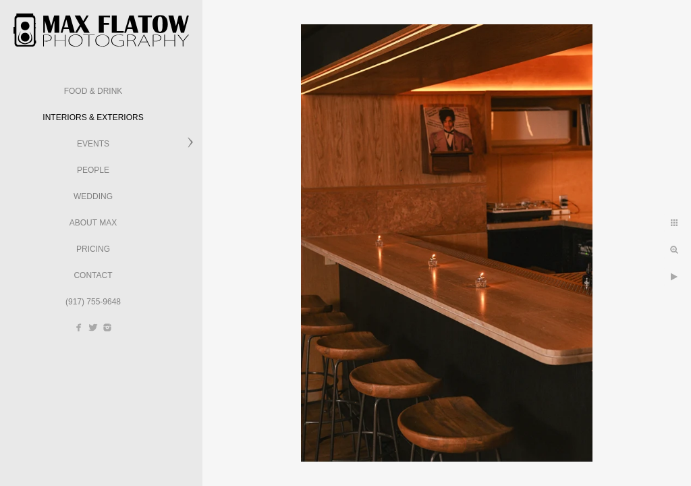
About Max (93, 222)
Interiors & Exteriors (93, 117)
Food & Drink (93, 91)
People (93, 170)
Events (93, 143)
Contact (93, 275)
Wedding (93, 196)
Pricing (93, 249)
